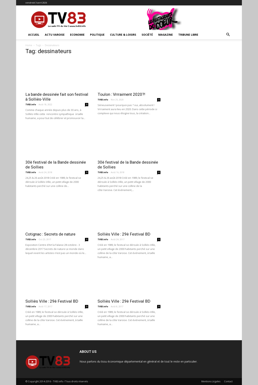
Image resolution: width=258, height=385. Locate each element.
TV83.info (30, 104)
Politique (97, 34)
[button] (228, 35)
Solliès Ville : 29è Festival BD (124, 234)
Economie (77, 34)
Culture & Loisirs (123, 34)
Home (28, 45)
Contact (228, 381)
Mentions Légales (210, 381)
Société (147, 34)
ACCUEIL (33, 34)
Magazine (165, 34)
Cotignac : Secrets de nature (50, 234)
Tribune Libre (188, 34)
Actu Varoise (55, 34)
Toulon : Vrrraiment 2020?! (121, 94)
